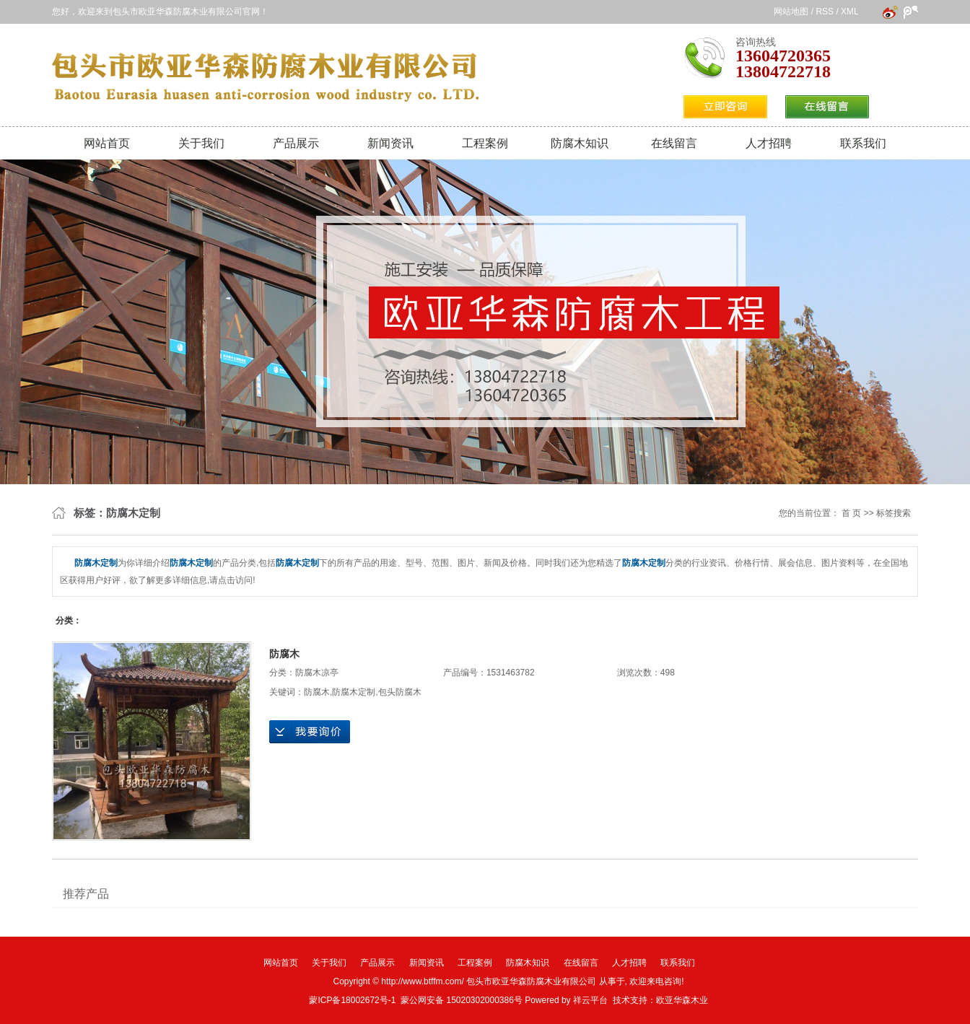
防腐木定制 (353, 692)
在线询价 (309, 731)
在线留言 (674, 143)
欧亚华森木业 (682, 1000)
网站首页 (107, 143)
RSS (825, 11)
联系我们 (863, 143)
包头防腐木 (399, 692)
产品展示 (296, 143)
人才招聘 (769, 143)
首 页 (851, 513)
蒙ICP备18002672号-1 (352, 1000)
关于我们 (201, 143)
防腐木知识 (579, 143)
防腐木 (284, 654)
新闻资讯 (390, 143)
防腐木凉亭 (316, 673)
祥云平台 (590, 1000)
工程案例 (485, 143)
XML (849, 11)
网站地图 (791, 11)
